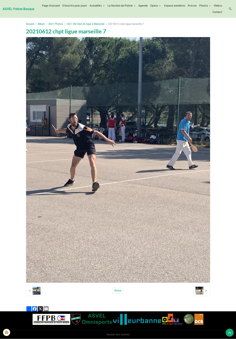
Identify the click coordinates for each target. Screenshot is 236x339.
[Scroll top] (230, 333)
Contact (217, 12)
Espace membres (174, 5)
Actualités (96, 5)
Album (41, 23)
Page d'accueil (51, 5)
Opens (154, 5)
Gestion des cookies (118, 334)
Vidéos (218, 5)
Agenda (143, 5)
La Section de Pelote (120, 5)
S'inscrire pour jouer (74, 5)
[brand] (18, 9)
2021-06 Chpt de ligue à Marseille (85, 23)
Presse (192, 5)
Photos (204, 5)
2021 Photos (55, 23)
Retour (118, 290)
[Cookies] (6, 332)
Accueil (30, 23)
